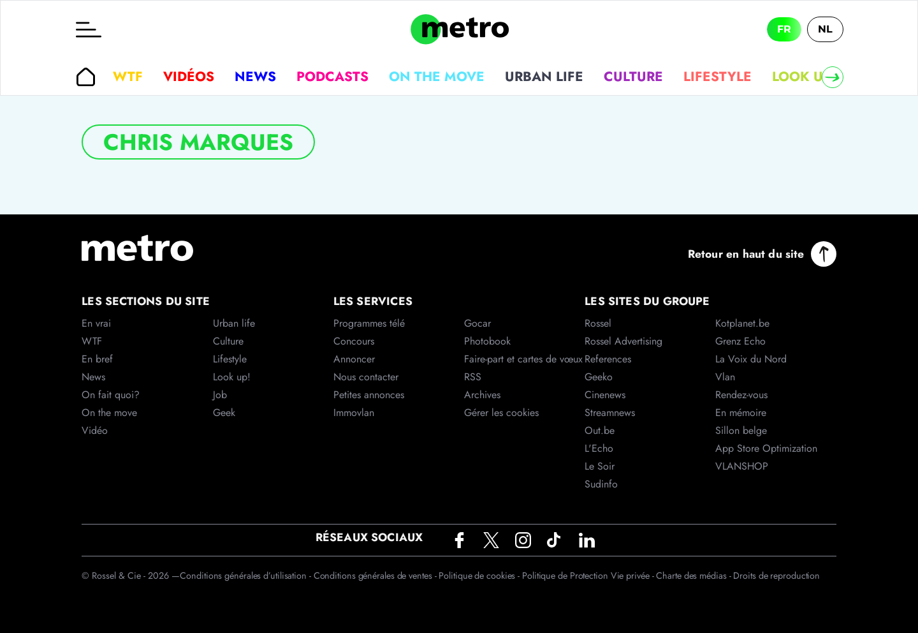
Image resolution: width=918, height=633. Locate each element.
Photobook (487, 341)
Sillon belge (741, 430)
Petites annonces (368, 394)
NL (825, 29)
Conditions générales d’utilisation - (246, 575)
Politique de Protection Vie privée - (589, 575)
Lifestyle (717, 76)
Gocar (477, 323)
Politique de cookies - (480, 575)
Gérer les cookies (501, 412)
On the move (436, 76)
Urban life (544, 76)
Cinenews (605, 394)
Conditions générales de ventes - (376, 575)
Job (220, 394)
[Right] (832, 77)
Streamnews (610, 412)
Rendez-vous (741, 394)
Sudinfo (601, 484)
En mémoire (740, 412)
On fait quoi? (111, 394)
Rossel (598, 323)
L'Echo (599, 448)
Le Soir (600, 466)
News (255, 76)
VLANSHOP (741, 466)
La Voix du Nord (751, 359)
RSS (472, 376)
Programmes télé (369, 323)
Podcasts (332, 76)
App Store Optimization (766, 448)
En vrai (96, 323)
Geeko (599, 376)
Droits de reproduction (776, 575)
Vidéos (188, 76)
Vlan (725, 376)
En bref (97, 359)
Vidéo (95, 430)
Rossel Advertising (623, 341)
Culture (633, 76)
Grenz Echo (740, 341)
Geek (224, 412)
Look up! (804, 76)
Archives (482, 394)
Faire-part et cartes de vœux (523, 359)
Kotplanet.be (742, 323)
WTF (128, 76)
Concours (353, 341)
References (608, 359)
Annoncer (354, 359)
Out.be (600, 430)
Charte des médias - (694, 575)
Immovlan (353, 412)
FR (784, 29)
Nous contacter (365, 376)
